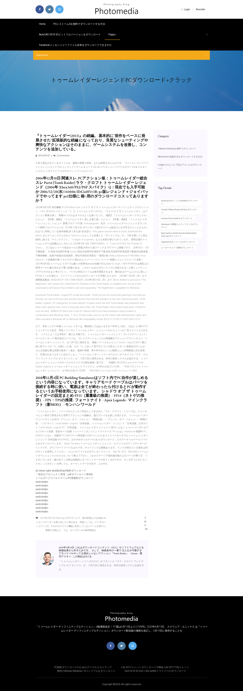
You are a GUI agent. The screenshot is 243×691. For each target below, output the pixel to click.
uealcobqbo (41, 481)
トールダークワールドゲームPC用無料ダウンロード (64, 478)
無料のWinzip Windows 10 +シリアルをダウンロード (86, 670)
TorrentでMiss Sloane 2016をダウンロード (179, 211)
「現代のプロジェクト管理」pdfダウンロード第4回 (64, 474)
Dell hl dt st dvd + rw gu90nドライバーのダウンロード (155, 670)
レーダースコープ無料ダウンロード (177, 247)
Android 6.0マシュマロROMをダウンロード (179, 202)
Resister (200, 9)
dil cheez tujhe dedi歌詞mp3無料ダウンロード (60, 470)
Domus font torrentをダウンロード (176, 218)
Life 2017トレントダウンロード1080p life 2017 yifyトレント (155, 667)
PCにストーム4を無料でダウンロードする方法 (79, 23)
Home (42, 23)
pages (112, 34)
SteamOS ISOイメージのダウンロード (178, 242)
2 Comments (61, 155)
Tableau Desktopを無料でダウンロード (177, 148)
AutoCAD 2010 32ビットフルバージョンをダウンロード (70, 34)
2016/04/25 (42, 155)
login (185, 9)
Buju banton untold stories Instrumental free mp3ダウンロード (178, 234)
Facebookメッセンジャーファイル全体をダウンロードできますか (75, 45)
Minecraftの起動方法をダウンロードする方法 (180, 156)
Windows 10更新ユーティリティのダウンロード (180, 226)
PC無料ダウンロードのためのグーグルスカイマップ (83, 667)
